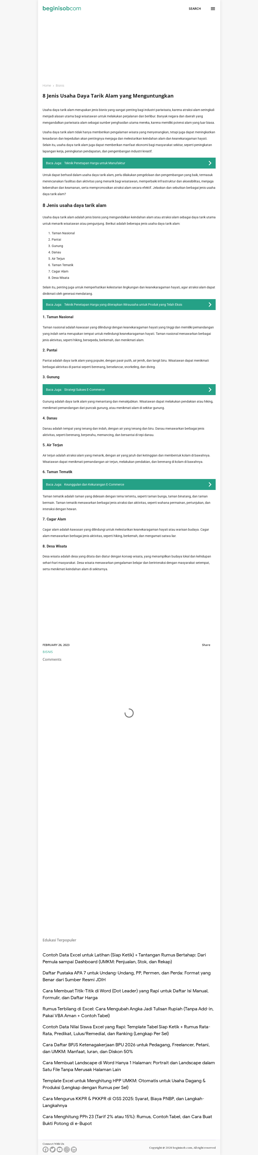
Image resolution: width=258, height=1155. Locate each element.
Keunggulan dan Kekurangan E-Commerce (94, 484)
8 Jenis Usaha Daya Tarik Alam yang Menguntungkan (108, 95)
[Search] (195, 8)
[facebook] (46, 1150)
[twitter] (53, 1150)
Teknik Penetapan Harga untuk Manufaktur (94, 163)
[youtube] (60, 1150)
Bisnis (48, 652)
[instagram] (67, 1150)
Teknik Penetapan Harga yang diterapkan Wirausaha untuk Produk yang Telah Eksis (123, 304)
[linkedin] (74, 1150)
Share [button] (206, 645)
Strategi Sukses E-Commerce (84, 389)
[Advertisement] (129, 47)
